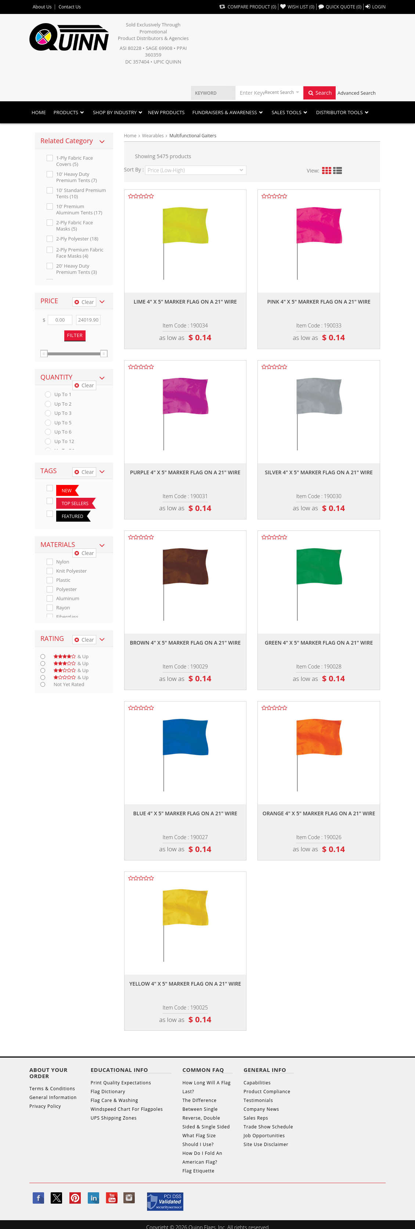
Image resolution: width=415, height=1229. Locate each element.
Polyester (66, 589)
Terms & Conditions (52, 1088)
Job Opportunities (264, 1135)
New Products (166, 112)
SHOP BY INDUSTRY (115, 112)
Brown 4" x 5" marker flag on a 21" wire (185, 642)
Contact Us (69, 7)
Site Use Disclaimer (265, 1144)
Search (319, 92)
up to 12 (64, 441)
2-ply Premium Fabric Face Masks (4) (79, 253)
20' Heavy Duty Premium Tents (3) (76, 269)
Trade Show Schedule (268, 1127)
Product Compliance (266, 1091)
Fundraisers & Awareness (224, 112)
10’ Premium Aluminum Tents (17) (79, 209)
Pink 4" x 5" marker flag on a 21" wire (318, 301)
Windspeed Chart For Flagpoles (127, 1109)
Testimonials (258, 1100)
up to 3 (63, 413)
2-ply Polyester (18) (77, 239)
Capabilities (257, 1083)
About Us (42, 7)
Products (66, 112)
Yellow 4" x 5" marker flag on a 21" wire (185, 983)
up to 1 (63, 394)
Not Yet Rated (69, 684)
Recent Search (279, 92)
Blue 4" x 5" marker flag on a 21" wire (185, 813)
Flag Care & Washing (114, 1100)
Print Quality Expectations (121, 1083)
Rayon (63, 608)
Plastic (63, 580)
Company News (261, 1109)
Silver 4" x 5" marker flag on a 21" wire (319, 472)
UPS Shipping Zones (114, 1118)
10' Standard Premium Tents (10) (81, 193)
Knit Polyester (71, 571)
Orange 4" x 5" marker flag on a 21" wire (319, 813)
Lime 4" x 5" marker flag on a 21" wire (185, 301)
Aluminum (67, 598)
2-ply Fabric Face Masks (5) (74, 226)
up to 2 (63, 404)
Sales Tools (287, 112)
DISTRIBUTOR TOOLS (339, 112)
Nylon (62, 562)
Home (39, 112)
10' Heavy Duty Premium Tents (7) (76, 177)
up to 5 (63, 423)
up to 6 (63, 432)
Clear (84, 301)
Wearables (153, 136)
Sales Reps (255, 1118)
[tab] (74, 141)
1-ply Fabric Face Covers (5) (74, 161)
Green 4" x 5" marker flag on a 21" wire (319, 642)
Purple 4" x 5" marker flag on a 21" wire (185, 472)
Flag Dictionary (108, 1091)
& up (71, 656)
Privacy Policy (45, 1106)
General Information (53, 1097)
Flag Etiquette (198, 1171)
